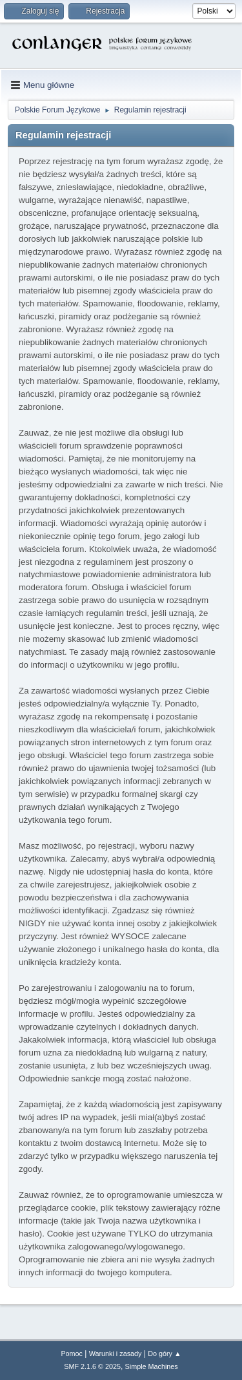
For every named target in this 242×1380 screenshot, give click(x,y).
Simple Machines (151, 1366)
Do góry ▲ (164, 1353)
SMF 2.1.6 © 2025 (92, 1366)
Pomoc (72, 1353)
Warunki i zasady (115, 1353)
